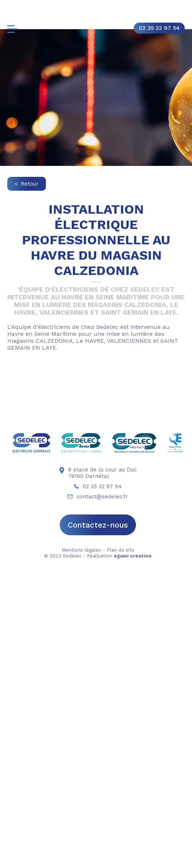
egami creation (133, 822)
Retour (30, 183)
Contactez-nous (98, 791)
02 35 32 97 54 (159, 28)
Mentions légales (81, 816)
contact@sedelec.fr (97, 763)
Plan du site (120, 816)
